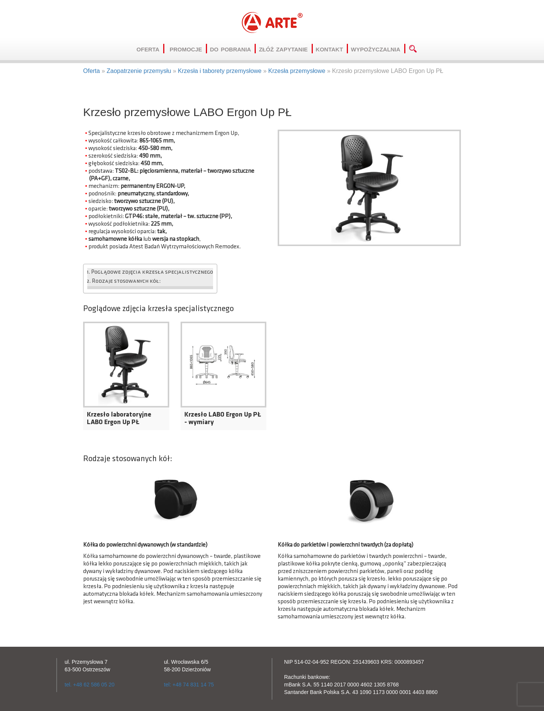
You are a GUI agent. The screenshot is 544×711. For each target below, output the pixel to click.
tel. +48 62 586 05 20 (89, 685)
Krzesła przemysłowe (296, 71)
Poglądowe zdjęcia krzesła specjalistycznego (152, 272)
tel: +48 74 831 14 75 (189, 685)
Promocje (188, 48)
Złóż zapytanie (285, 48)
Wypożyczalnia (378, 48)
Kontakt (332, 48)
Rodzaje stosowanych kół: (126, 281)
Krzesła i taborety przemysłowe (219, 71)
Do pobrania (233, 48)
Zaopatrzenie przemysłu (139, 71)
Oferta (150, 48)
